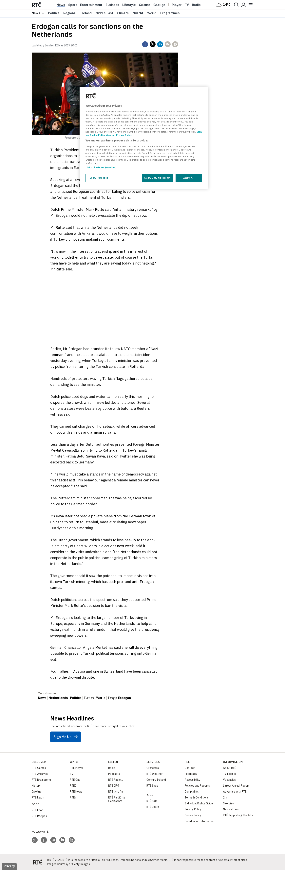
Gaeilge (159, 5)
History (36, 785)
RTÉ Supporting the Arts (238, 815)
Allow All (188, 177)
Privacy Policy (193, 809)
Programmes (170, 13)
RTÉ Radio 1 (115, 779)
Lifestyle (129, 5)
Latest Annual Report (236, 785)
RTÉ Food (37, 810)
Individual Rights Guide (199, 803)
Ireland (86, 13)
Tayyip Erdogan (119, 698)
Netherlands (58, 698)
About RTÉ (229, 768)
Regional (70, 13)
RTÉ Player (76, 768)
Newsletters (231, 809)
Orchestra (152, 768)
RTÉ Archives (40, 774)
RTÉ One (75, 779)
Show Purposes (99, 177)
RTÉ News (76, 791)
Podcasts (114, 774)
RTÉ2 (73, 785)
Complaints (192, 791)
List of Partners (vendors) (101, 167)
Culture (144, 5)
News (61, 5)
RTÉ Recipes (39, 816)
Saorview (229, 803)
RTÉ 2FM (113, 785)
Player (177, 5)
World (151, 13)
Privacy (9, 866)
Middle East (104, 13)
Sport (72, 5)
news (36, 13)
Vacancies (229, 779)
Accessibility (192, 779)
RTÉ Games (39, 768)
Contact (190, 768)
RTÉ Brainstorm (41, 779)
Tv (187, 5)
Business (112, 5)
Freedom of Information (199, 821)
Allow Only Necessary (157, 177)
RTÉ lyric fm (115, 791)
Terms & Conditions (197, 797)
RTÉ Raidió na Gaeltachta (116, 799)
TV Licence (230, 774)
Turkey (89, 698)
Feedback (191, 774)
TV (71, 774)
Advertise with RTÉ (235, 791)
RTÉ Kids (151, 801)
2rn (225, 797)
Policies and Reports (197, 785)
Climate (123, 13)
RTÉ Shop (152, 785)
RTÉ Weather (154, 774)
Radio (196, 5)
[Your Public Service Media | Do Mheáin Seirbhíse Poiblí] (38, 862)
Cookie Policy (193, 815)
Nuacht (138, 13)
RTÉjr (73, 797)
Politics (53, 13)
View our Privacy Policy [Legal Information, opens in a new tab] (119, 135)
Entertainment (91, 5)
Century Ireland (156, 779)
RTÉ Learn (38, 797)
